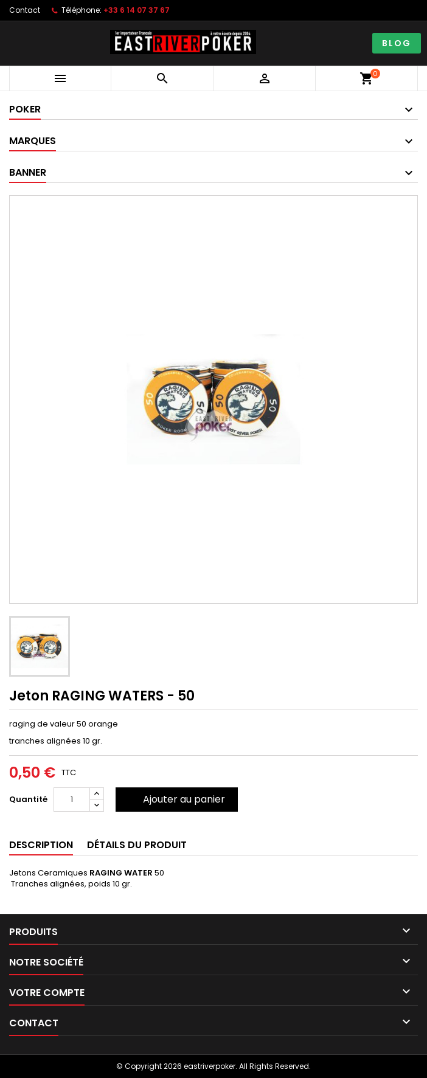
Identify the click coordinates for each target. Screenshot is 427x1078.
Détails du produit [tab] (137, 845)
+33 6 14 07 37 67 (136, 10)
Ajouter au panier (184, 799)
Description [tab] (41, 845)
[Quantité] (72, 799)
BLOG (396, 43)
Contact (24, 10)
